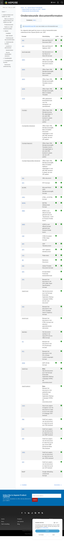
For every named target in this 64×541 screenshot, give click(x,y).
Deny (53, 534)
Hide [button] (33, 23)
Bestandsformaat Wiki (29, 29)
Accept (47, 530)
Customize (41, 534)
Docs (2, 524)
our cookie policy (44, 527)
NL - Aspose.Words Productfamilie (33, 7)
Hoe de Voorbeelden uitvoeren (8, 54)
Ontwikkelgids (8, 58)
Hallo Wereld (9, 35)
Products (19, 522)
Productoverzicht (8, 24)
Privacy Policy (27, 536)
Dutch (53, 2)
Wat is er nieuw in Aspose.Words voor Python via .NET (8, 20)
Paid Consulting (5, 527)
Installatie (8, 33)
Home (22, 7)
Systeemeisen (9, 50)
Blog (18, 527)
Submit (35, 503)
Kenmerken (54, 488)
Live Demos (20, 524)
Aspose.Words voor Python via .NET (31, 9)
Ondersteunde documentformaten (30, 11)
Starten (6, 31)
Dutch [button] (3, 11)
